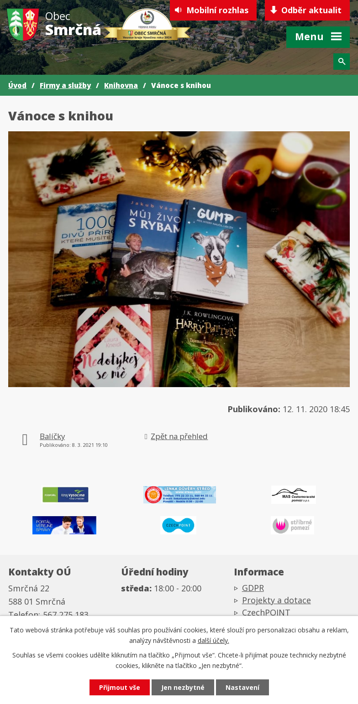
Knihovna (121, 85)
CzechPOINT (266, 612)
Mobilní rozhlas (217, 10)
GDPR (253, 587)
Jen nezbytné (183, 687)
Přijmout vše (119, 687)
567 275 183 (66, 614)
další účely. (213, 640)
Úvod (17, 85)
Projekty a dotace (276, 600)
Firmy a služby (65, 85)
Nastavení (242, 687)
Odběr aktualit (311, 10)
